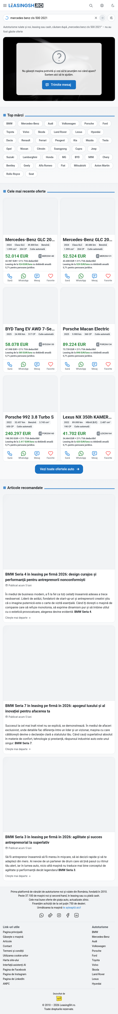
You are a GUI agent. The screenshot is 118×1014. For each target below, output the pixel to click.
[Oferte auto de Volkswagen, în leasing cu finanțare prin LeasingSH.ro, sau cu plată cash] (68, 123)
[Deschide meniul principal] (5, 5)
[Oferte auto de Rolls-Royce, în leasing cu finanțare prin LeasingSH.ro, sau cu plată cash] (13, 174)
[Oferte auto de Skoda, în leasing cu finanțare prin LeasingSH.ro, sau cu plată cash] (42, 132)
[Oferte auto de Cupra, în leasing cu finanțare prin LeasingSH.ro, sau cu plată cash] (79, 148)
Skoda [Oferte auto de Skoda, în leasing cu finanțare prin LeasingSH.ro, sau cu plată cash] (95, 969)
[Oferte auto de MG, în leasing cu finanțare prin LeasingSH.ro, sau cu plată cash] (64, 157)
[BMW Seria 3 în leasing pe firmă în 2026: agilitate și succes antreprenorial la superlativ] (59, 819)
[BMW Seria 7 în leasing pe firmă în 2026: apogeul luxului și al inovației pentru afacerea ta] (59, 690)
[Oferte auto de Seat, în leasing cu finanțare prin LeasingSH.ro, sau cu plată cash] (31, 174)
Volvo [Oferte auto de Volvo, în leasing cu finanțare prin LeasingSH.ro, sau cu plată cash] (95, 964)
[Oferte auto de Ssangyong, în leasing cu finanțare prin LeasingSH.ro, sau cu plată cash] (60, 148)
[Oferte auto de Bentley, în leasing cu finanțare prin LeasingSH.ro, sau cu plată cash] (10, 165)
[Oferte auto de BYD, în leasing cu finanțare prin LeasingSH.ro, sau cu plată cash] (77, 157)
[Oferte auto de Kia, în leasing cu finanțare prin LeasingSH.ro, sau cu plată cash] (75, 140)
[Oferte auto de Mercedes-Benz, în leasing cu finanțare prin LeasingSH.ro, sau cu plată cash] (30, 123)
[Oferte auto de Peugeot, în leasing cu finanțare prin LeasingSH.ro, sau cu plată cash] (60, 140)
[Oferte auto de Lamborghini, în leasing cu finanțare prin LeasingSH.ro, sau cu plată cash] (30, 157)
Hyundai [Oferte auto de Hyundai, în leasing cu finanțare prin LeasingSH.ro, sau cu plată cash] (96, 983)
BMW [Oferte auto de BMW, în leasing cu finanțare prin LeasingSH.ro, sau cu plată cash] (95, 932)
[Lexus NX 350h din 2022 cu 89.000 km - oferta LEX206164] (88, 412)
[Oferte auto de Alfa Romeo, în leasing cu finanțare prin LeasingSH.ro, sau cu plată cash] (45, 165)
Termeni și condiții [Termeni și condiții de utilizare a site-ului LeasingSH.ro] (13, 950)
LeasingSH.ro (67, 1005)
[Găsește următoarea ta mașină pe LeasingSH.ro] (26, 5)
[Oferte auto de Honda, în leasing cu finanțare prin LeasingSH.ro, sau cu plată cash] (49, 157)
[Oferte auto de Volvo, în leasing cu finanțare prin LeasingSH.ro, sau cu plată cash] (26, 132)
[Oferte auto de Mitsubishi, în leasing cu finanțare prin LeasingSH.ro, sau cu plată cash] (79, 165)
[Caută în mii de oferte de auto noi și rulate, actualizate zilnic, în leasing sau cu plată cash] (91, 5)
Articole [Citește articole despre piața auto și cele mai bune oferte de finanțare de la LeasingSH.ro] (7, 941)
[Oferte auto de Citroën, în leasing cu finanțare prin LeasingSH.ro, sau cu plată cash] (41, 148)
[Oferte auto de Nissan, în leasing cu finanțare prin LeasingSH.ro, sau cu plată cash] (24, 148)
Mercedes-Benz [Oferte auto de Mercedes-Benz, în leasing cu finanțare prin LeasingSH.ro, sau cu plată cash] (100, 936)
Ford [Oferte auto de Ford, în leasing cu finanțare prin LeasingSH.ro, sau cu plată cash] (94, 955)
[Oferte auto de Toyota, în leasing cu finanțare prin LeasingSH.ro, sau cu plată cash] (10, 132)
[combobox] (54, 18)
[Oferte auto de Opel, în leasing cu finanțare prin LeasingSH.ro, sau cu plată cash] (9, 148)
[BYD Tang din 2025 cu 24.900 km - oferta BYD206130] (30, 323)
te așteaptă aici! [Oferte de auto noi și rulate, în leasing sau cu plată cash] (72, 907)
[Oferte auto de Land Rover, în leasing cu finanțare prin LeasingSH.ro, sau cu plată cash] (60, 132)
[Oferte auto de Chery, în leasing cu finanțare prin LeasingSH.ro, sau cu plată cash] (106, 157)
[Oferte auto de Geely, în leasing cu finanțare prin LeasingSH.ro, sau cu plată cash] (27, 165)
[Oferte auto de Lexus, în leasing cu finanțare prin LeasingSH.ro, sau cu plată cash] (79, 132)
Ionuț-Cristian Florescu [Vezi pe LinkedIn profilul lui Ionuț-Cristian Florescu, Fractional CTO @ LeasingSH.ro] (59, 998)
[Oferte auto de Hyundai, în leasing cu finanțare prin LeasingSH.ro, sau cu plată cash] (95, 132)
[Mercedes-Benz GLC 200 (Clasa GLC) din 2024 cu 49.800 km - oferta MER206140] (30, 234)
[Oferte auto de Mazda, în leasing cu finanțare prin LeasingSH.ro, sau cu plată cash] (89, 140)
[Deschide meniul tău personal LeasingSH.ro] (102, 5)
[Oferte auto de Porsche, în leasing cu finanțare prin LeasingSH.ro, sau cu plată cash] (89, 123)
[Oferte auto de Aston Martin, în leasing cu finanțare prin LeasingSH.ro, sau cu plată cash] (102, 165)
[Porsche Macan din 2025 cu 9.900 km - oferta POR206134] (88, 323)
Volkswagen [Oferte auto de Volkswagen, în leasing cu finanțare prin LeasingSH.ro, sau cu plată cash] (99, 946)
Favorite (50, 277)
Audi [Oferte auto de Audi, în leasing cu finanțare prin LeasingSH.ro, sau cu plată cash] (94, 941)
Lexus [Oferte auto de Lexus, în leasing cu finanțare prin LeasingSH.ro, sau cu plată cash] (95, 978)
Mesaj (37, 277)
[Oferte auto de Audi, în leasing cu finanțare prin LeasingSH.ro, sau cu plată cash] (50, 123)
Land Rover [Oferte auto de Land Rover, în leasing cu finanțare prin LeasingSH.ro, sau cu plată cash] (98, 974)
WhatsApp (23, 277)
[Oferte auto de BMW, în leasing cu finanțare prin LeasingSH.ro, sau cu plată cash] (9, 123)
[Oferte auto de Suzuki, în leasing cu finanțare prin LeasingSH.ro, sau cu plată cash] (10, 157)
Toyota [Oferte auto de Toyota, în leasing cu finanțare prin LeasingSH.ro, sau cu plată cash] (96, 960)
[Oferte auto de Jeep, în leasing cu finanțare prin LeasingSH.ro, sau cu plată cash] (93, 148)
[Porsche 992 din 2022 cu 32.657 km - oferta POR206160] (30, 412)
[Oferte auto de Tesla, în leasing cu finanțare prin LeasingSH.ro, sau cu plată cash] (105, 140)
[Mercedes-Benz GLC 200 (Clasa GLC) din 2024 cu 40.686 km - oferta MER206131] (88, 234)
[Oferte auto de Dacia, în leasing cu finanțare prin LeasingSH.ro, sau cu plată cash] (9, 140)
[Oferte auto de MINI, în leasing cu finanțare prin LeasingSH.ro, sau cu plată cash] (91, 157)
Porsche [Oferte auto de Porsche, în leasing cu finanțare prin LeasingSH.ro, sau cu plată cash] (96, 950)
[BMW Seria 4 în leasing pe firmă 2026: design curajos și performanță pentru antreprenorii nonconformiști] (59, 558)
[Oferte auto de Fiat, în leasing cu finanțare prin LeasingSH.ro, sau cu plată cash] (63, 165)
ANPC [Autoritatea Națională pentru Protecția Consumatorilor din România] (6, 983)
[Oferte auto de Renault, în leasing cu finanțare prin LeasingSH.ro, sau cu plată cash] (26, 140)
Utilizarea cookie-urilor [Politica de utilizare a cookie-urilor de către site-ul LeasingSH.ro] (15, 955)
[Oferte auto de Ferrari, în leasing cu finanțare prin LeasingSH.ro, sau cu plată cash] (43, 140)
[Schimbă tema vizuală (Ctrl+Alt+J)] (113, 5)
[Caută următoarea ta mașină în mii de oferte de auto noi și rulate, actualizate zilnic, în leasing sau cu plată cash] (59, 469)
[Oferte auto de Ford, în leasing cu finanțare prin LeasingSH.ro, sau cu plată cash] (105, 123)
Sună (10, 277)
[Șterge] (96, 17)
